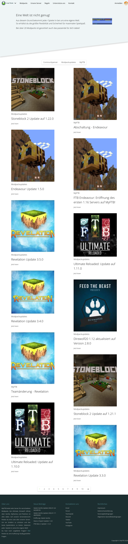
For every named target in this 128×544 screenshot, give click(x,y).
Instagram (69, 525)
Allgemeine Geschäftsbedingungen (109, 517)
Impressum (101, 508)
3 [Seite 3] (49, 489)
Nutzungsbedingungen (105, 514)
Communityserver (50, 62)
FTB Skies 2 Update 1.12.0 (42, 524)
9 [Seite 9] (77, 489)
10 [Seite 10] (82, 489)
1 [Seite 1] (39, 489)
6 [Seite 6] (63, 489)
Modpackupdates (68, 62)
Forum (68, 511)
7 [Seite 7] (67, 489)
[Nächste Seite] (88, 489)
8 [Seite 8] (72, 489)
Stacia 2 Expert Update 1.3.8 (43, 521)
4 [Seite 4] (53, 489)
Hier (29, 531)
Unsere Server (36, 3)
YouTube (69, 523)
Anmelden (121, 3)
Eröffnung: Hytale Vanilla (42, 518)
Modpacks (23, 3)
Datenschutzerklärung (105, 511)
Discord (68, 517)
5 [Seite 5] (58, 489)
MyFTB (82, 62)
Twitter (68, 520)
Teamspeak (69, 514)
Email (67, 508)
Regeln (47, 3)
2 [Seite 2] (44, 489)
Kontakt (71, 3)
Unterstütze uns (59, 3)
